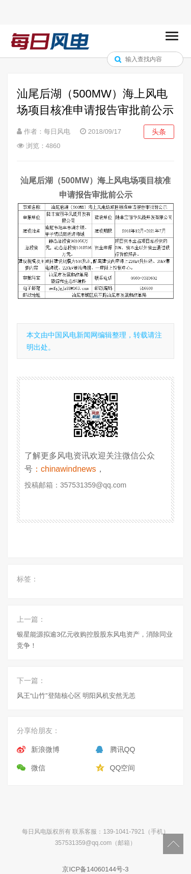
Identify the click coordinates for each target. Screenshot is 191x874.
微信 (38, 768)
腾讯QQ (122, 749)
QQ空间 (122, 768)
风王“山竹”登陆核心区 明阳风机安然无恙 (76, 695)
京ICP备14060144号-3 (95, 869)
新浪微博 (45, 749)
